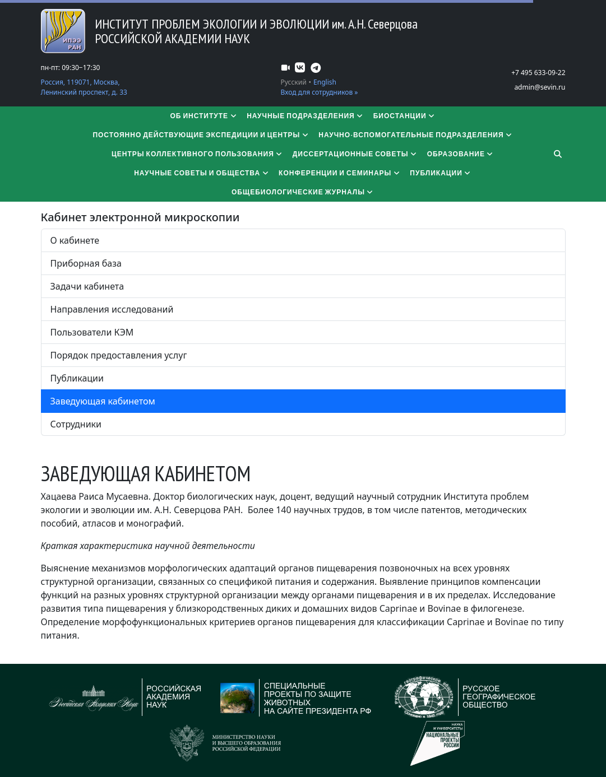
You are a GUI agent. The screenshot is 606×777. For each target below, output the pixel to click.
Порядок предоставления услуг (118, 355)
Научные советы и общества (202, 173)
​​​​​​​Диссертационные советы (355, 154)
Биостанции (404, 115)
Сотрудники (76, 424)
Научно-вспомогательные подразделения (415, 135)
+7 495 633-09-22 (538, 72)
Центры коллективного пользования (198, 154)
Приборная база (86, 263)
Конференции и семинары (340, 173)
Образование (460, 154)
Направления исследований (112, 309)
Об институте (204, 115)
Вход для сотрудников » (319, 92)
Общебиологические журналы (303, 192)
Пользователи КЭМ (92, 332)
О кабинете (74, 240)
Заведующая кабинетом (102, 401)
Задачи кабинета (87, 286)
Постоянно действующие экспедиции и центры (200, 135)
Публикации (440, 173)
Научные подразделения (305, 115)
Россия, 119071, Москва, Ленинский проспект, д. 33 (84, 87)
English (324, 82)
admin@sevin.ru (539, 87)
